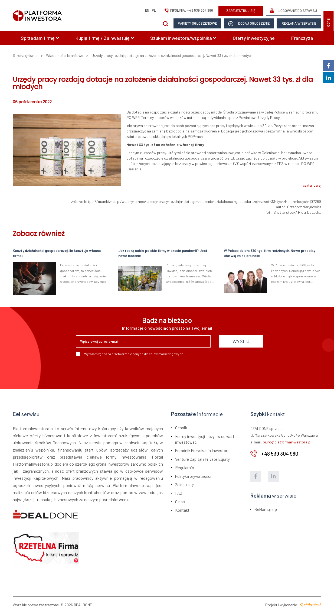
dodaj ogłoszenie (249, 23)
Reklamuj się (265, 509)
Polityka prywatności (193, 476)
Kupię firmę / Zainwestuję (105, 38)
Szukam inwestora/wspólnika (183, 38)
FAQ (178, 493)
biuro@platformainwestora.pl (287, 442)
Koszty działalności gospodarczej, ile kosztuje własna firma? (57, 253)
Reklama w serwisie (299, 23)
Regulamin (184, 467)
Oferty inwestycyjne (254, 38)
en (147, 10)
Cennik (181, 427)
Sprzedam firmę (40, 38)
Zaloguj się (184, 484)
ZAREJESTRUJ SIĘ (241, 10)
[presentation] (117, 370)
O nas (180, 501)
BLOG (328, 22)
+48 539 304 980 (200, 10)
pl (154, 10)
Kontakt (182, 510)
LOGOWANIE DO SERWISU (293, 10)
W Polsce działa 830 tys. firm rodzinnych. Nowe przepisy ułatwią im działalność (269, 253)
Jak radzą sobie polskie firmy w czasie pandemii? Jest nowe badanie (162, 253)
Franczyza (302, 38)
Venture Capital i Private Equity (202, 459)
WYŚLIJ (241, 341)
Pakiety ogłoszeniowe (197, 23)
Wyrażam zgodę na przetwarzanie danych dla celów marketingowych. (130, 354)
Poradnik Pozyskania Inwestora (202, 450)
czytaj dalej (312, 185)
